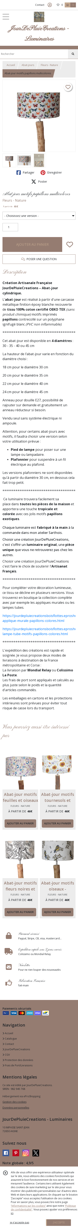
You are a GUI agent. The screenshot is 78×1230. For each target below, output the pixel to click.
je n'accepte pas (19, 1222)
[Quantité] (10, 227)
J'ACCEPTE (59, 1222)
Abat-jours (28, 65)
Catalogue (9, 1038)
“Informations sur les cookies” (28, 1206)
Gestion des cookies (14, 1102)
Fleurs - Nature (49, 65)
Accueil (11, 65)
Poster (39, 181)
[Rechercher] (73, 54)
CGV (6, 1054)
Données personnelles (15, 1107)
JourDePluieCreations (16, 1049)
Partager (25, 172)
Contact (39, 5)
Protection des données (17, 1060)
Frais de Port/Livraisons (17, 1065)
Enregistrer (51, 172)
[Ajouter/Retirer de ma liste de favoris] (70, 244)
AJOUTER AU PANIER (32, 244)
